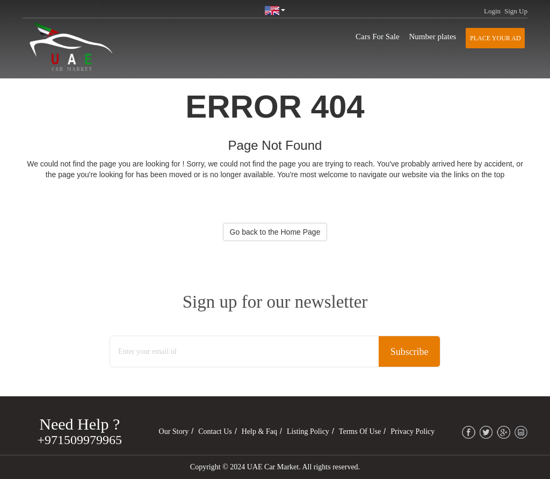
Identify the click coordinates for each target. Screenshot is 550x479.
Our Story (174, 431)
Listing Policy (308, 431)
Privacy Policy (412, 431)
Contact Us (215, 431)
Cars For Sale (378, 36)
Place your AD (495, 38)
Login (492, 11)
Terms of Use (360, 431)
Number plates (433, 36)
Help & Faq (259, 431)
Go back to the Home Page (275, 232)
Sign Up (515, 11)
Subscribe (409, 351)
